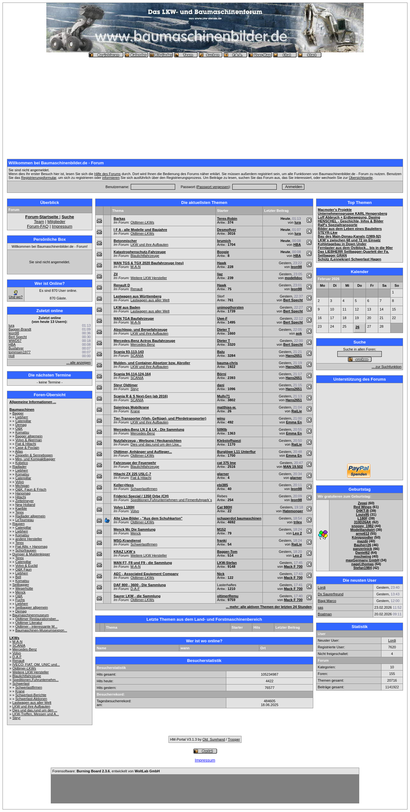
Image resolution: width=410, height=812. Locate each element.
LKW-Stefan (227, 563)
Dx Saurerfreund (330, 594)
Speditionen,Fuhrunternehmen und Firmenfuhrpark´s (171, 500)
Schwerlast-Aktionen (31, 699)
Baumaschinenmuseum (30, 615)
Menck (20, 592)
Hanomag (22, 493)
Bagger (17, 413)
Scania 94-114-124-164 (132, 374)
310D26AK (362, 522)
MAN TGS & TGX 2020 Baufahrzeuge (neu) (149, 263)
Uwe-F (222, 318)
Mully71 (223, 396)
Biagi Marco (327, 601)
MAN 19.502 (293, 466)
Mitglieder (56, 221)
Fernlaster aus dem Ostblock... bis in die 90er (355, 248)
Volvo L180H (124, 507)
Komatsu (22, 432)
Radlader (19, 466)
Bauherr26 (362, 545)
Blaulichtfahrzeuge (26, 676)
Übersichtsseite (361, 178)
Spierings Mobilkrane (131, 407)
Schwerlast (21, 683)
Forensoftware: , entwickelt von (106, 771)
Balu (221, 352)
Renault (18, 661)
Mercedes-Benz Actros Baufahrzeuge (144, 341)
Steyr (16, 718)
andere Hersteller (28, 539)
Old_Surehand (213, 739)
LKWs (14, 638)
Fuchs (20, 600)
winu (221, 418)
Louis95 (362, 514)
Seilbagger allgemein (31, 607)
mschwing (362, 556)
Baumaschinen (22, 409)
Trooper (234, 739)
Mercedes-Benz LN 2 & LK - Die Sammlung (149, 429)
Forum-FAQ (38, 226)
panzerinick (362, 549)
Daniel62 (362, 552)
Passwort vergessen (212, 187)
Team (39, 221)
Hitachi (20, 497)
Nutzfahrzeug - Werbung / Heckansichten (148, 440)
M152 (221, 529)
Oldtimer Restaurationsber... (37, 619)
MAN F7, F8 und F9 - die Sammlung (143, 563)
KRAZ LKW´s (124, 551)
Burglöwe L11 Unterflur (236, 452)
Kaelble (21, 508)
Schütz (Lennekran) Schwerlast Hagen (349, 259)
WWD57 (15, 341)
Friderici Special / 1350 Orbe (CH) (141, 496)
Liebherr (21, 417)
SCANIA (18, 645)
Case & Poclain (27, 447)
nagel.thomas (362, 564)
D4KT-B (362, 511)
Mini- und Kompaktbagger (35, 459)
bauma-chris (227, 363)
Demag (20, 425)
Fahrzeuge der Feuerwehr (135, 463)
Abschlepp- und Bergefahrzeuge (140, 329)
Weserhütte (24, 588)
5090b (222, 429)
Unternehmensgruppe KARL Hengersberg (352, 213)
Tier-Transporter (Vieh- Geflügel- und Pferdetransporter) (160, 418)
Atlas (19, 451)
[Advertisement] (205, 105)
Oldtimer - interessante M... (36, 626)
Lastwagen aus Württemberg (137, 296)
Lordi (321, 587)
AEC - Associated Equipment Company (146, 574)
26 (357, 327)
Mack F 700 (293, 566)
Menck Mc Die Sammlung (134, 529)
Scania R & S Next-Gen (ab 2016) (141, 396)
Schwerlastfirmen (28, 687)
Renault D (122, 285)
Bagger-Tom (227, 551)
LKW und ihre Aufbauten (31, 706)
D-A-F (17, 657)
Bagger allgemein (29, 436)
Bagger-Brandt (20, 329)
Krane (19, 691)
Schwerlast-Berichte (30, 695)
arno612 (362, 533)
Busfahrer (16, 348)
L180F (363, 518)
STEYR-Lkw (327, 232)
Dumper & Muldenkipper (31, 554)
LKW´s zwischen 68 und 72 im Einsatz (349, 240)
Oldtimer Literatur (28, 623)
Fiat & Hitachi (25, 444)
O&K (19, 428)
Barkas (119, 218)
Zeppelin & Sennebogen (34, 455)
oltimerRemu (227, 596)
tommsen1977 (20, 352)
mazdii (362, 541)
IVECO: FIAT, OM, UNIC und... (36, 664)
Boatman (325, 614)
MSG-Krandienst (127, 540)
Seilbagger (20, 584)
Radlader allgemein (30, 516)
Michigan (22, 486)
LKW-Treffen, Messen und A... (35, 714)
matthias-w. (226, 407)
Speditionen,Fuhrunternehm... (35, 680)
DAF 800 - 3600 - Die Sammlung (140, 585)
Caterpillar (23, 421)
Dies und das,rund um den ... (34, 710)
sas (320, 607)
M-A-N (17, 642)
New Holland (25, 505)
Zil (116, 274)
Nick (220, 574)
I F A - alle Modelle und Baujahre (140, 230)
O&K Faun (23, 569)
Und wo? (16, 297)
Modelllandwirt (362, 530)
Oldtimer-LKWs (24, 668)
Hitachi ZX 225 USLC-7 (132, 474)
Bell (18, 577)
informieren (111, 178)
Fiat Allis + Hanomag (31, 546)
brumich (224, 241)
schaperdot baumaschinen (239, 518)
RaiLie (296, 411)
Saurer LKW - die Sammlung (137, 596)
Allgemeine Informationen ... (32, 402)
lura (11, 325)
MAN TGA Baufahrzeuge (134, 318)
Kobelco (21, 463)
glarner (223, 474)
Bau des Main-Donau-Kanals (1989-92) (349, 236)
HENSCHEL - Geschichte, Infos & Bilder (350, 221)
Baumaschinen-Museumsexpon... (41, 630)
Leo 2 (297, 533)
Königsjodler (362, 537)
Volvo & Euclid (26, 565)
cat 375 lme (226, 463)
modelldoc (293, 278)
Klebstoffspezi (229, 440)
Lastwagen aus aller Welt (31, 702)
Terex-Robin (227, 218)
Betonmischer (125, 241)
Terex (19, 512)
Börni (221, 374)
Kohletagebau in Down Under (342, 244)
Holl (12, 356)
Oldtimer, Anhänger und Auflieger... (143, 452)
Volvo (19, 482)
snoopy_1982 (363, 526)
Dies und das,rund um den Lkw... (155, 444)
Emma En (294, 422)
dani (220, 385)
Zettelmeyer (24, 501)
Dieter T (223, 329)
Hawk (221, 263)
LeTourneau (24, 520)
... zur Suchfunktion (386, 367)
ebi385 (222, 485)
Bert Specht (18, 337)
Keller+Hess (124, 485)
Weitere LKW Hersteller (30, 672)
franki (222, 540)
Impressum (62, 226)
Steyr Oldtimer (126, 385)
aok (299, 333)
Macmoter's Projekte (335, 210)
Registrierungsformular (38, 178)
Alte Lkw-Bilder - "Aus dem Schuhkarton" (148, 518)
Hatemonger (293, 511)
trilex (298, 522)
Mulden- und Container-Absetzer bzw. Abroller (152, 363)
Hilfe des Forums (107, 174)
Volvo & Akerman (28, 440)
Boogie (223, 252)
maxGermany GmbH (363, 560)
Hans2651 (294, 355)
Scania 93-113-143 (129, 352)
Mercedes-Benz (24, 649)
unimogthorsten (230, 307)
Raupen (18, 524)
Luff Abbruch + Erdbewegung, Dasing (349, 217)
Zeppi (362, 503)
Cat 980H (224, 507)
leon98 (14, 333)
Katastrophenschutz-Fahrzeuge (140, 252)
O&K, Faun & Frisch (30, 489)
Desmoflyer (226, 230)
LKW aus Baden (127, 307)
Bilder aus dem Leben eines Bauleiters (350, 229)
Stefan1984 (362, 568)
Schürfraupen (25, 550)
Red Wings (363, 507)
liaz (220, 274)
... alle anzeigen (78, 362)
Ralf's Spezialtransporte (337, 225)
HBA (12, 344)
